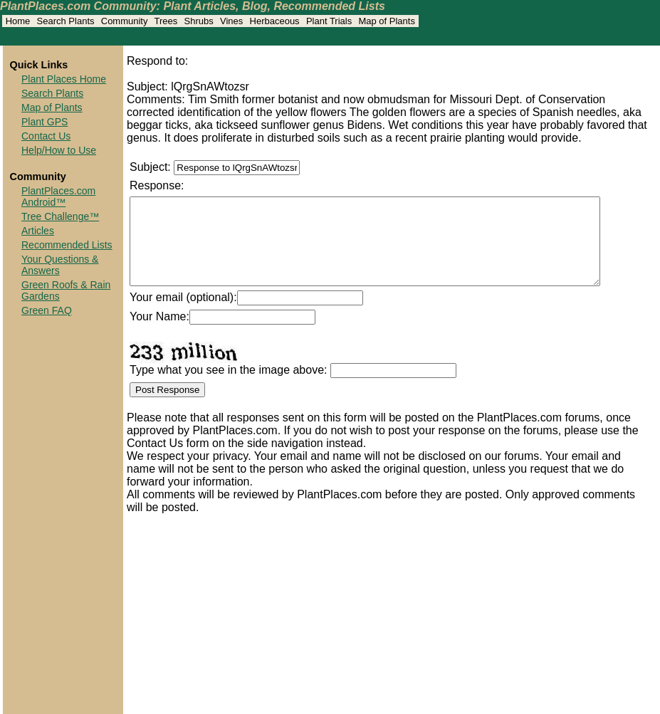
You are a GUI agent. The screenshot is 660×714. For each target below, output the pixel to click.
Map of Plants (52, 107)
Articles (37, 230)
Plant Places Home (63, 79)
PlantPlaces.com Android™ (58, 196)
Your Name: (159, 333)
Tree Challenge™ (60, 216)
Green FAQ (46, 310)
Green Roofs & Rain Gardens (65, 290)
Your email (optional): (183, 314)
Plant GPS (44, 121)
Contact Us (45, 136)
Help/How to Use (58, 150)
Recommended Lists (66, 245)
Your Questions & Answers (59, 264)
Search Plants (52, 93)
